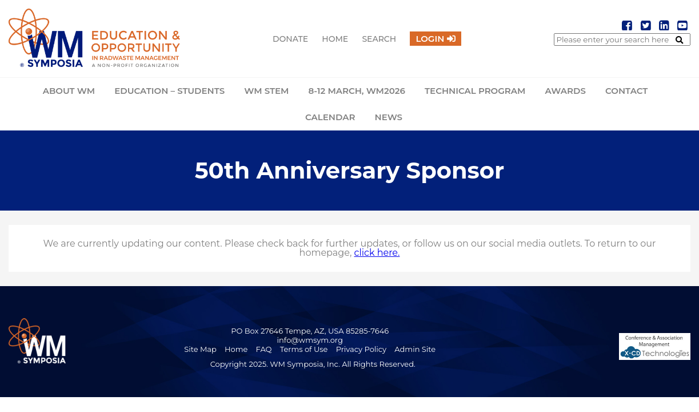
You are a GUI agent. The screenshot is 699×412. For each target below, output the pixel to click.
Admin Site (415, 349)
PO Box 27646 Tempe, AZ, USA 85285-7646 (310, 330)
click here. (377, 252)
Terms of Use (304, 349)
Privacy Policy (361, 349)
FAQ (264, 349)
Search (379, 39)
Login (430, 38)
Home (335, 39)
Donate (290, 39)
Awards (565, 90)
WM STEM (266, 90)
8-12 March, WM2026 (357, 90)
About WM (69, 90)
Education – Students (169, 90)
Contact (626, 90)
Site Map (200, 349)
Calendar (330, 117)
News (388, 117)
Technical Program (475, 90)
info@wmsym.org (310, 339)
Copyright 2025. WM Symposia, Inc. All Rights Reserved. (313, 364)
